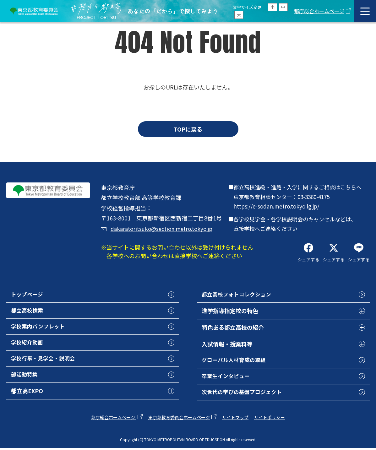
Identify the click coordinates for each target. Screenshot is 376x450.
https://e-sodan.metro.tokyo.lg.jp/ (276, 206)
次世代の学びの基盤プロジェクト (244, 394)
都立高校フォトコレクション (238, 294)
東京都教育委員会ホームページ (179, 419)
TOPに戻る (188, 129)
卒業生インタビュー (227, 377)
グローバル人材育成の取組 (236, 361)
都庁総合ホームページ (319, 11)
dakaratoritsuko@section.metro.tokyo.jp (164, 228)
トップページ (28, 294)
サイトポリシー (269, 419)
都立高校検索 (28, 311)
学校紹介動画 (28, 344)
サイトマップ (235, 419)
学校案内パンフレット (39, 328)
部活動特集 (25, 377)
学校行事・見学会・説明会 (45, 361)
